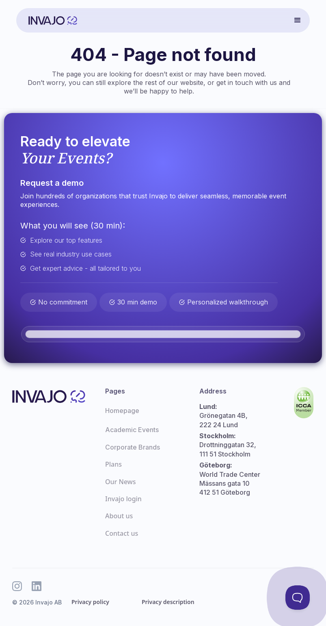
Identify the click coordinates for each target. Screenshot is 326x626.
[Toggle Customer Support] (297, 597)
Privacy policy (90, 602)
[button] (297, 20)
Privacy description (168, 602)
